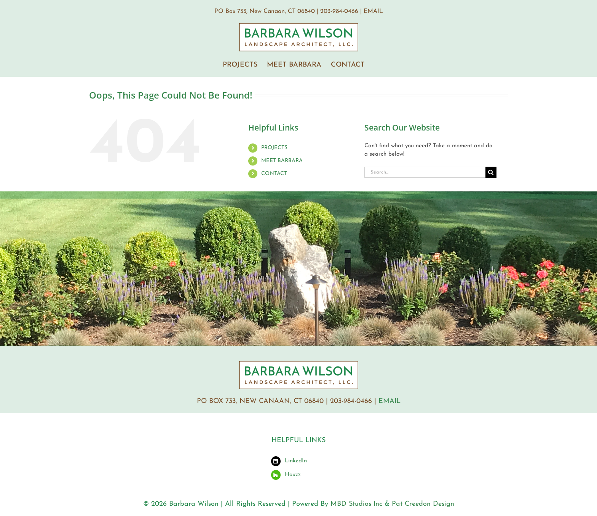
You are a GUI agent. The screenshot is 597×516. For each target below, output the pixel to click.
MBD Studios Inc (356, 504)
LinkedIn (296, 461)
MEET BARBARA (282, 161)
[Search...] (424, 172)
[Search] (490, 172)
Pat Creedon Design (423, 504)
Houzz (293, 475)
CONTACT (274, 174)
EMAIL (373, 11)
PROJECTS (274, 148)
